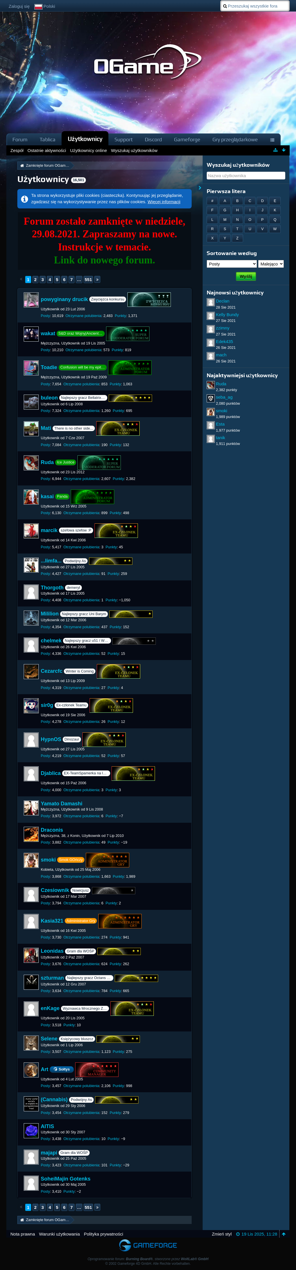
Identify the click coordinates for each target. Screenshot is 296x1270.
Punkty (120, 316)
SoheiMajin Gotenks (65, 1179)
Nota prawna (22, 1233)
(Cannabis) (54, 1100)
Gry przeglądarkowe (235, 139)
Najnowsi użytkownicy (235, 292)
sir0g (47, 705)
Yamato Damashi (61, 804)
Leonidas (52, 951)
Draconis (52, 830)
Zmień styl (222, 1233)
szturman (52, 978)
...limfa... (51, 561)
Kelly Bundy (227, 314)
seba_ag (224, 397)
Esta (220, 423)
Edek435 (224, 341)
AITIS (47, 1126)
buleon (49, 398)
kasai (47, 496)
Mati (46, 428)
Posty (45, 316)
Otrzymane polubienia (83, 316)
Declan (223, 300)
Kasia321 (52, 920)
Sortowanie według (232, 253)
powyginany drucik (64, 299)
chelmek (51, 641)
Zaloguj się (19, 6)
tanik (220, 437)
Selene (49, 1039)
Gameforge (187, 139)
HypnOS (51, 739)
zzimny (223, 327)
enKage (50, 1008)
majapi (49, 1153)
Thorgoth (52, 588)
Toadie (49, 367)
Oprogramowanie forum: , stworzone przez (148, 1259)
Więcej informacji (164, 201)
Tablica (48, 139)
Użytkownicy (85, 138)
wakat (48, 333)
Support (123, 139)
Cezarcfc (51, 671)
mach (221, 354)
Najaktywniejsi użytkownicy (242, 375)
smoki (48, 860)
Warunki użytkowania (59, 1233)
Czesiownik (55, 890)
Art (44, 1069)
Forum (19, 139)
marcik (49, 530)
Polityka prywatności (103, 1233)
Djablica (51, 773)
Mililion (50, 614)
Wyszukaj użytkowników (238, 165)
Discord (153, 139)
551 (88, 279)
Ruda (47, 462)
